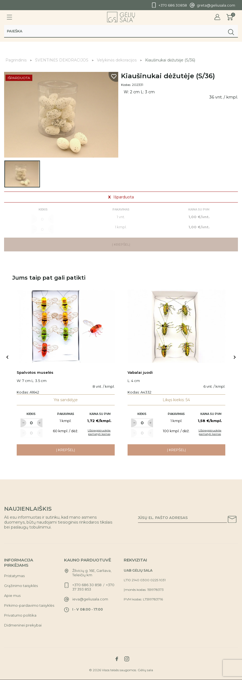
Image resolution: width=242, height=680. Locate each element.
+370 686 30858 (173, 5)
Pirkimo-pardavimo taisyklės (29, 605)
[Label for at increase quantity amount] (39, 422)
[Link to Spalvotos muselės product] (66, 326)
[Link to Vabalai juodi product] (177, 326)
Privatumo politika (20, 615)
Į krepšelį (65, 450)
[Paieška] (121, 32)
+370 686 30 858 (87, 585)
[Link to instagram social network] (126, 658)
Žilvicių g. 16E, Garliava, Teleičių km (91, 572)
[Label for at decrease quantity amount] (23, 422)
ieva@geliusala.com (90, 599)
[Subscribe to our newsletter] (232, 520)
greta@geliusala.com (216, 5)
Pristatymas (14, 576)
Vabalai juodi (140, 372)
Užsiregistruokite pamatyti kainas (99, 432)
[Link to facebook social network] (116, 658)
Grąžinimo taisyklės (21, 585)
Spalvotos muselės (35, 372)
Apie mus (12, 595)
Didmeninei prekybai (23, 625)
